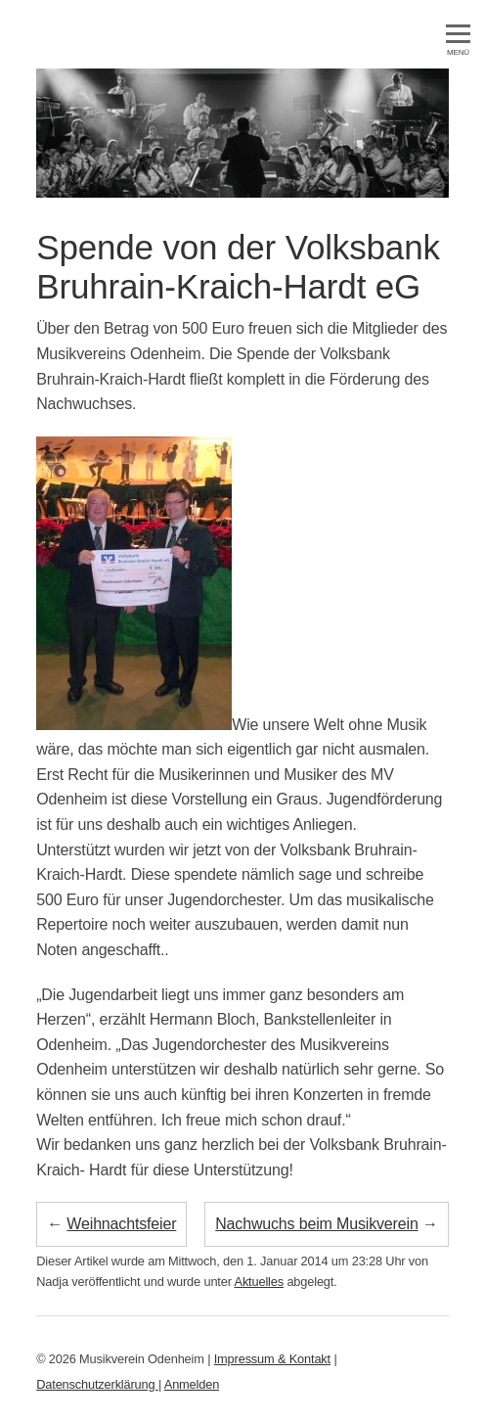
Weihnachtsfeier (121, 1223)
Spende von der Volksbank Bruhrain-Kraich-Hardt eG (238, 266)
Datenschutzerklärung (97, 1384)
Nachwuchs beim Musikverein (316, 1223)
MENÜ (458, 40)
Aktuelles (260, 1281)
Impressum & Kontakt (272, 1359)
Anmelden (191, 1384)
